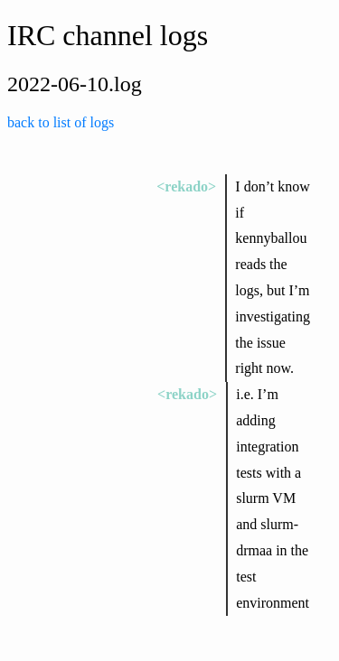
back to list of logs (60, 122)
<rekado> (186, 186)
